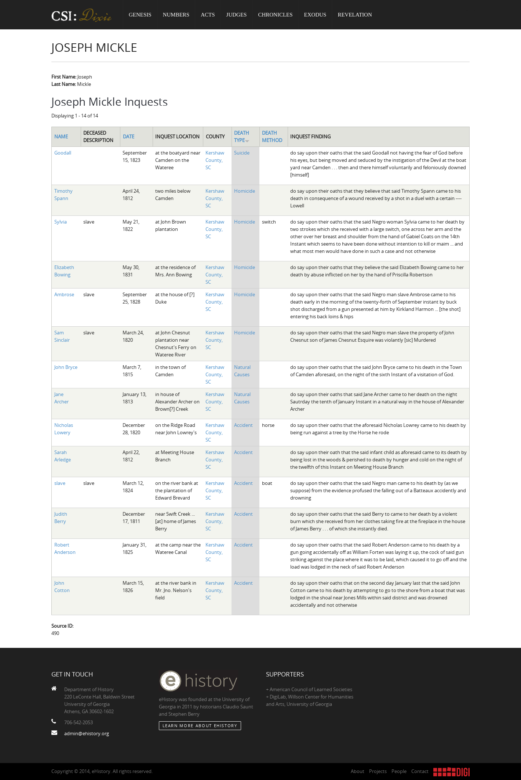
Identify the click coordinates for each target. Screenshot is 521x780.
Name (61, 136)
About (357, 771)
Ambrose (64, 294)
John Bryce (65, 367)
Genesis (140, 15)
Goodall (62, 152)
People (399, 771)
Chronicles (275, 15)
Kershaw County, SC (214, 160)
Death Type (241, 137)
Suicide (241, 152)
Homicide (244, 191)
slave (59, 483)
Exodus (315, 15)
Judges (236, 15)
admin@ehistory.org (86, 733)
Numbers (176, 15)
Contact (420, 771)
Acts (208, 15)
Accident (243, 425)
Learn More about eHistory (200, 725)
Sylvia (60, 221)
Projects (378, 771)
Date (128, 136)
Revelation (355, 15)
